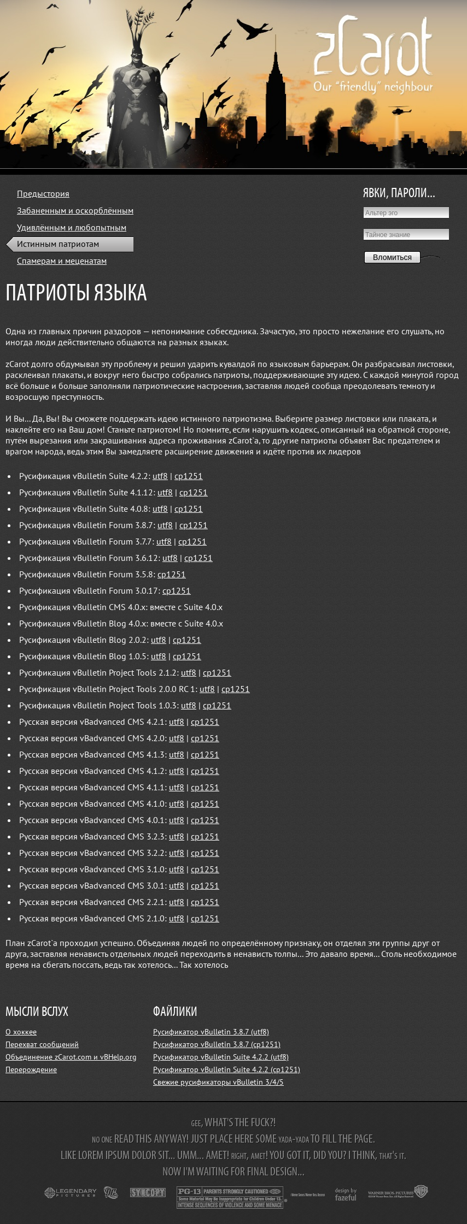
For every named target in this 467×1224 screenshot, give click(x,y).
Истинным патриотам (58, 244)
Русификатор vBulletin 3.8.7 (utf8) (211, 1032)
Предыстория (43, 194)
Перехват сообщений (42, 1044)
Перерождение (31, 1069)
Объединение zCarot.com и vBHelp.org (71, 1057)
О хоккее (21, 1032)
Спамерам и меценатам (62, 261)
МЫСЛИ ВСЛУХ (36, 1012)
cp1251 (188, 476)
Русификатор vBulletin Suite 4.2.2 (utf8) (221, 1057)
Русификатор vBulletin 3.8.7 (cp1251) (217, 1044)
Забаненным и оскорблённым (75, 211)
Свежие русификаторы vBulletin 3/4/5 (218, 1082)
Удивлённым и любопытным (71, 228)
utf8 (160, 476)
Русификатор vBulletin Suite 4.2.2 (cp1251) (226, 1069)
